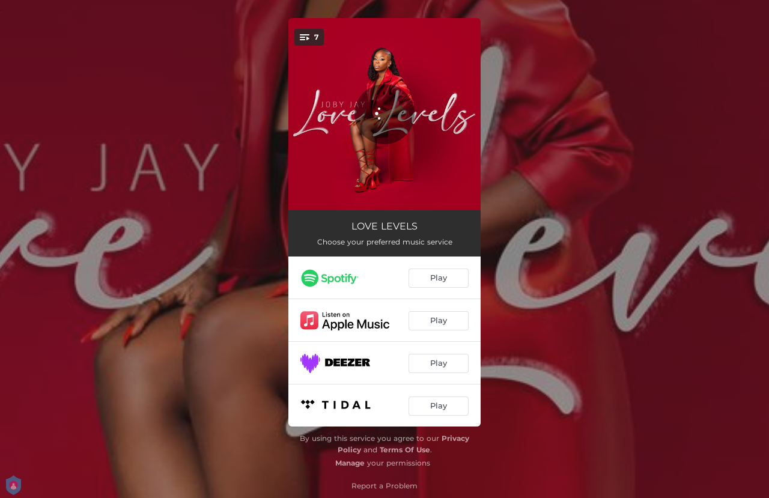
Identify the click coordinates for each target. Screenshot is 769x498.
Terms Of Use (405, 449)
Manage (350, 462)
